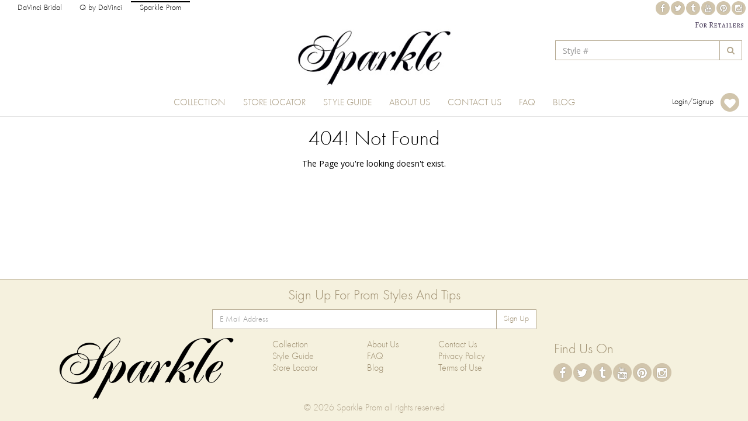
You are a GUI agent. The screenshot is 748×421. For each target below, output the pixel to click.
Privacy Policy (461, 356)
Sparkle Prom (160, 8)
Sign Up (516, 319)
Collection (200, 103)
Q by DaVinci (100, 8)
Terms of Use (460, 368)
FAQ (527, 103)
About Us (409, 103)
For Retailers (719, 25)
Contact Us (474, 103)
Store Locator (274, 103)
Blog (564, 103)
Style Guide (347, 103)
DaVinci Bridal (40, 8)
